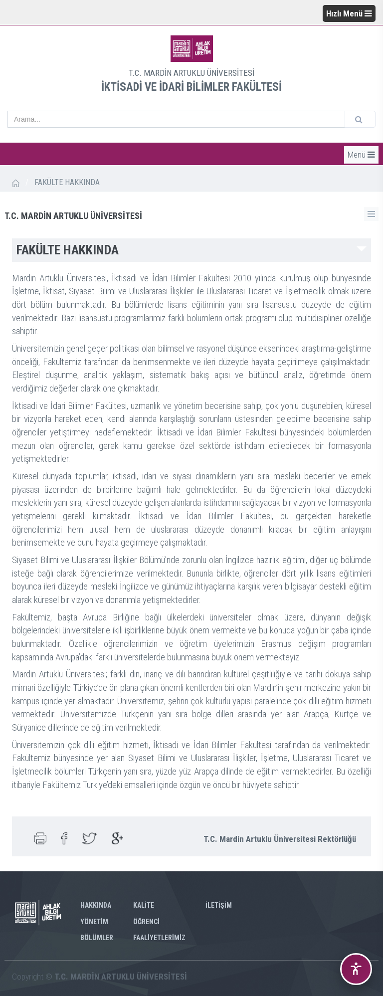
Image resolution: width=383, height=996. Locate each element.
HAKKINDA (95, 905)
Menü (361, 155)
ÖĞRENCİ (146, 922)
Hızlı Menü (349, 13)
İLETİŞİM (218, 905)
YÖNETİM (94, 922)
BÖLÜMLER (96, 938)
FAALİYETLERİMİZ (159, 938)
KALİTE (143, 905)
